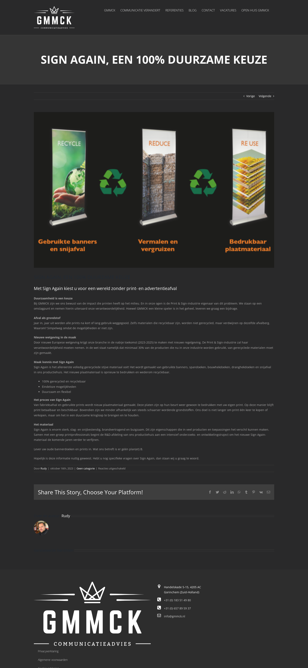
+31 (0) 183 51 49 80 (177, 600)
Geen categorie (86, 468)
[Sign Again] (154, 190)
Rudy (44, 468)
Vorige (250, 96)
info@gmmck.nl (174, 616)
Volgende (265, 96)
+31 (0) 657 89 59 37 (177, 608)
